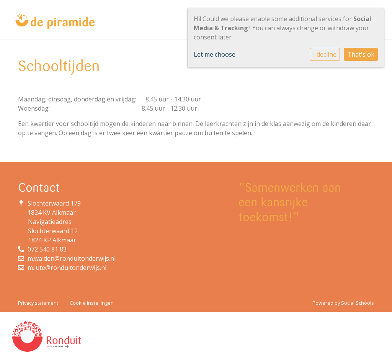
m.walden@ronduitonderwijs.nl (72, 258)
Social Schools (357, 302)
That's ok (360, 54)
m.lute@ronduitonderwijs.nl (67, 267)
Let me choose (214, 54)
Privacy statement (38, 302)
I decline (324, 54)
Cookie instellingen (92, 302)
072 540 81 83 (47, 249)
